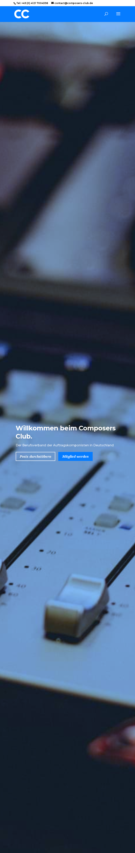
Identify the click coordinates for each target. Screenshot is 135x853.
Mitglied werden (75, 456)
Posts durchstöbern (35, 456)
